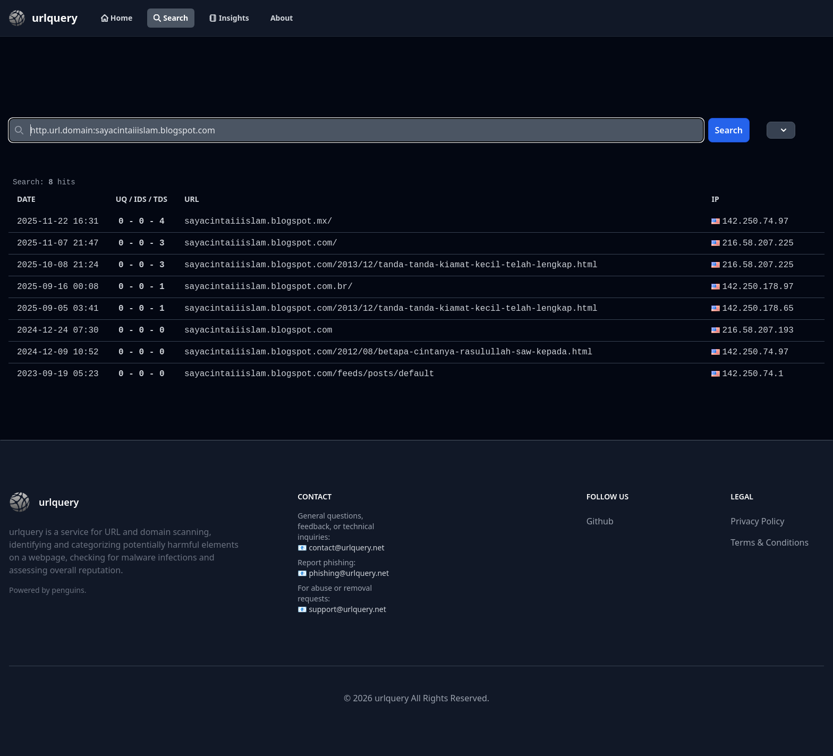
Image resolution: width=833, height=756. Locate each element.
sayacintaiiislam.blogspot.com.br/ (268, 287)
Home (116, 18)
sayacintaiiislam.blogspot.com (258, 330)
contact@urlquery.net (346, 547)
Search (171, 18)
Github (600, 521)
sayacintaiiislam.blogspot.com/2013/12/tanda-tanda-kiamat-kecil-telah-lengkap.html (391, 265)
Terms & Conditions (769, 542)
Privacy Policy (757, 521)
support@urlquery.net (347, 609)
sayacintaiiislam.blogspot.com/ (260, 243)
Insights (229, 18)
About (281, 18)
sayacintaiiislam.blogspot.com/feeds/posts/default (309, 374)
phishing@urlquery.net (349, 573)
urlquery (392, 698)
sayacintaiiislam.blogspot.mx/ (258, 221)
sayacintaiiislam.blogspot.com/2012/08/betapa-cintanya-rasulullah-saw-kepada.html (388, 352)
